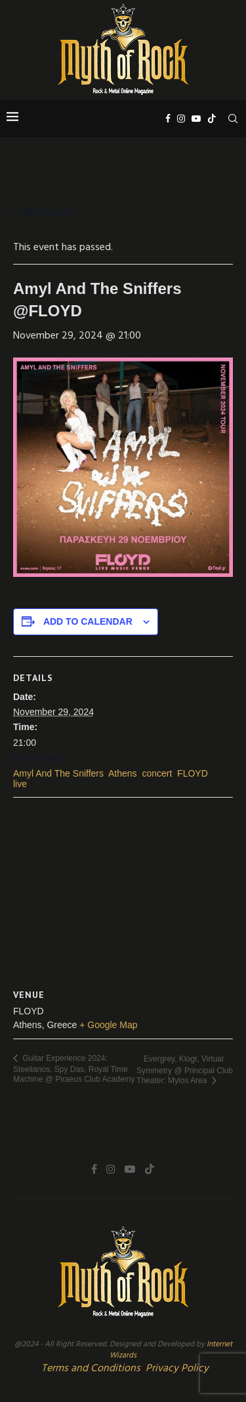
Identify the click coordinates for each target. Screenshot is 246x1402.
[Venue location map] (123, 892)
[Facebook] (168, 119)
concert (157, 773)
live (20, 784)
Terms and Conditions (90, 1368)
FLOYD (192, 773)
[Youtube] (196, 119)
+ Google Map (108, 1025)
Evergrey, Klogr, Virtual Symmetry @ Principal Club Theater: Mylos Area (184, 1070)
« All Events (42, 212)
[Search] (232, 119)
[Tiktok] (211, 119)
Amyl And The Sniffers (58, 773)
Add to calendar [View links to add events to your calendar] (88, 621)
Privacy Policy (177, 1368)
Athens (122, 773)
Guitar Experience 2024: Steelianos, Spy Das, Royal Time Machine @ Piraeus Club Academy (74, 1069)
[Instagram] (181, 119)
